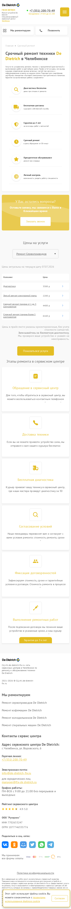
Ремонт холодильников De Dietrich (24, 717)
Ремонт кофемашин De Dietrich (22, 710)
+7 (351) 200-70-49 (42, 10)
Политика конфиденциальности (35, 873)
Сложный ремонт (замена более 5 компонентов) (19, 315)
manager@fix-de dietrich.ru (19, 782)
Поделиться (5, 844)
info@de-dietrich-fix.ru (16, 773)
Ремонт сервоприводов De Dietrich (24, 702)
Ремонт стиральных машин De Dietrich (26, 725)
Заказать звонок (35, 221)
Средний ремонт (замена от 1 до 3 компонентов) (19, 305)
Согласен (60, 898)
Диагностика (9, 286)
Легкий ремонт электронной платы (20, 295)
